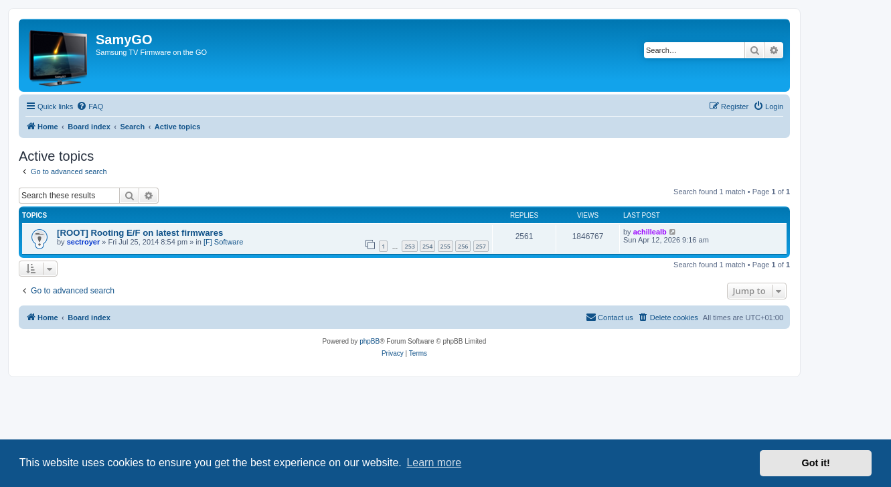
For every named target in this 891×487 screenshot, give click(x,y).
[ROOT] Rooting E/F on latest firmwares (140, 233)
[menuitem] (89, 106)
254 (427, 246)
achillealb (650, 232)
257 (481, 246)
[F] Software (223, 242)
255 (445, 246)
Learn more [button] (433, 462)
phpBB (369, 341)
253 (409, 246)
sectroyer (83, 242)
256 (463, 246)
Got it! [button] (816, 463)
